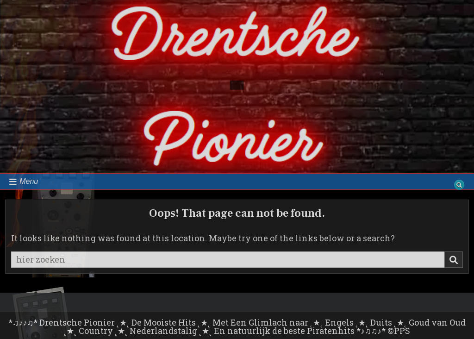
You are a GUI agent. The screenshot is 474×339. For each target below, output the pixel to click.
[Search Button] (459, 185)
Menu (28, 181)
